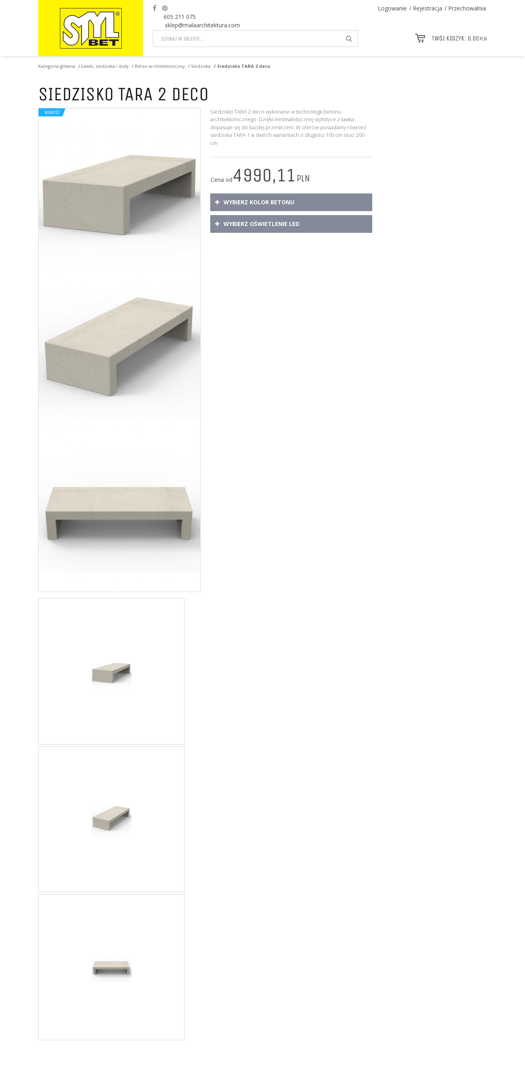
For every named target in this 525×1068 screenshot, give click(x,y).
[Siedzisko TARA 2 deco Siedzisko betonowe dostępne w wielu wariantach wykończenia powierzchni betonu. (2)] (119, 350)
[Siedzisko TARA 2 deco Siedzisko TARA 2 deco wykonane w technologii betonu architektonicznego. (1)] (119, 189)
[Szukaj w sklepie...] (247, 39)
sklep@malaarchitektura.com (202, 25)
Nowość (52, 112)
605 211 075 (180, 16)
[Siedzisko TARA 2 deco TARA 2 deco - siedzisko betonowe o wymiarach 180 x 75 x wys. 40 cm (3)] (119, 511)
